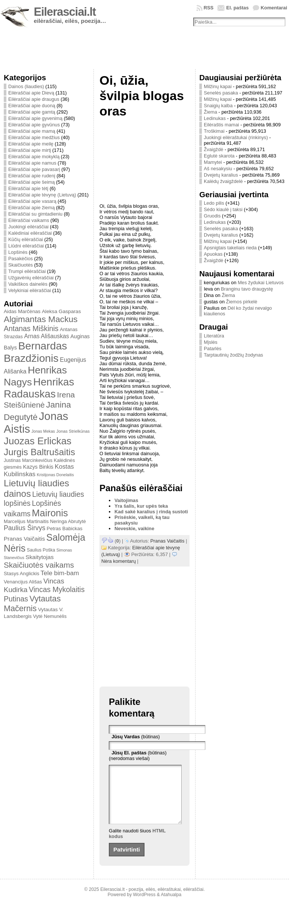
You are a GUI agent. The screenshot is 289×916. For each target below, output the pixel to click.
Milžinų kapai (218, 86)
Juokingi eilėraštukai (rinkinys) (236, 137)
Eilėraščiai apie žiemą (31, 207)
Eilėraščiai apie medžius (34, 137)
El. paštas (237, 7)
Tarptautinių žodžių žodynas (233, 355)
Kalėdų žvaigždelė (223, 181)
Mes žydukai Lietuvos (260, 282)
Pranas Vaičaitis (24, 538)
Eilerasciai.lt (65, 11)
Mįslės (210, 342)
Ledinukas (215, 118)
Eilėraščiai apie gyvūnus (34, 124)
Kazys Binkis (38, 467)
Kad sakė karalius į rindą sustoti (151, 511)
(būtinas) (135, 736)
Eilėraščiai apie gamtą (31, 112)
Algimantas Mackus (41, 319)
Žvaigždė (213, 149)
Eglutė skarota (219, 156)
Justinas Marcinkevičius (28, 460)
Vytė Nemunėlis (49, 616)
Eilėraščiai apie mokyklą (34, 156)
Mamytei (213, 162)
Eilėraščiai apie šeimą (31, 182)
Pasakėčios (20, 258)
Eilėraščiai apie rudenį (31, 175)
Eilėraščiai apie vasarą (32, 201)
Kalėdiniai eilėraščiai (30, 233)
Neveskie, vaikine (134, 528)
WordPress (144, 906)
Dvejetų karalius (221, 175)
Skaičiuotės (20, 265)
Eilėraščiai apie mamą (31, 131)
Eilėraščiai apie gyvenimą (35, 118)
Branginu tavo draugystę (247, 289)
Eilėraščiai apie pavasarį (34, 169)
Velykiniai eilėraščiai (29, 290)
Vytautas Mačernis (32, 603)
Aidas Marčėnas (22, 311)
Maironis (50, 513)
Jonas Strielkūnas (73, 431)
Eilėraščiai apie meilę (30, 144)
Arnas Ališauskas (46, 336)
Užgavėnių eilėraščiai (31, 277)
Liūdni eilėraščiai (26, 246)
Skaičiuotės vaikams (39, 565)
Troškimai (214, 131)
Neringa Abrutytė (68, 521)
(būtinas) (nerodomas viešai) (138, 755)
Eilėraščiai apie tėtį (28, 188)
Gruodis (212, 216)
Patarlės (212, 348)
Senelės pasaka (221, 93)
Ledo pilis (214, 203)
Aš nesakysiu (218, 168)
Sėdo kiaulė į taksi (223, 209)
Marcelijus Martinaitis (26, 521)
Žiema (210, 112)
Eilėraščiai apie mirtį (29, 150)
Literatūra (214, 336)
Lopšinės (17, 252)
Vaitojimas (126, 500)
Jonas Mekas (43, 431)
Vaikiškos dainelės (27, 284)
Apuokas (213, 254)
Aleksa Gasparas (61, 311)
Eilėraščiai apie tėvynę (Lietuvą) (42, 195)
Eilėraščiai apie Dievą (31, 93)
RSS (209, 7)
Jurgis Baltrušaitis (39, 452)
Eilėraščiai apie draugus (33, 99)
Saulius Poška (41, 550)
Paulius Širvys (24, 528)
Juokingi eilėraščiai (28, 226)
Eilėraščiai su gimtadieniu (35, 214)
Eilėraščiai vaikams (28, 220)
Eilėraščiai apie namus (32, 163)
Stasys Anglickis (21, 573)
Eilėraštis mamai (221, 124)
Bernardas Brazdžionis (35, 352)
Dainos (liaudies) (26, 86)
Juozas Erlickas (37, 441)
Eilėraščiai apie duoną (31, 105)
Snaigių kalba (218, 105)
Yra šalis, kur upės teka (141, 506)
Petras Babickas (64, 528)
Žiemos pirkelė (241, 301)
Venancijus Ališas (23, 582)
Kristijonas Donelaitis (55, 474)
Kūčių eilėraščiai (25, 239)
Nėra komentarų (118, 561)
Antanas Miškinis (31, 328)
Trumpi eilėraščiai (27, 271)
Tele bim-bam (60, 573)
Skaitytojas (40, 557)
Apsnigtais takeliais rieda (230, 247)
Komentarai (274, 7)
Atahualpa (171, 906)
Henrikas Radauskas (39, 388)
